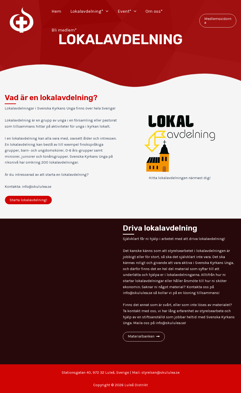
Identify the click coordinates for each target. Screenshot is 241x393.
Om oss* (153, 11)
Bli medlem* (63, 30)
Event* (126, 11)
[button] (28, 200)
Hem (56, 11)
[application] (105, 11)
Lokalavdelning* (89, 11)
